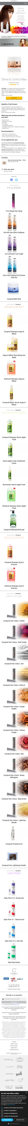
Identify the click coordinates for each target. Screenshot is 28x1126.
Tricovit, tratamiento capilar (9, 1066)
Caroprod (9, 1073)
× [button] (26, 1092)
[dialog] (14, 1108)
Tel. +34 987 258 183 (14, 985)
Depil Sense (8, 1087)
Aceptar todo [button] (7, 1119)
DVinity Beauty (20, 1059)
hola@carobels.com (14, 986)
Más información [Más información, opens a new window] (11, 1104)
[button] (14, 1123)
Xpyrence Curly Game (7, 149)
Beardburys (19, 1073)
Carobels (14, 1)
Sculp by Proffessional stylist (20, 1066)
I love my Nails (20, 1080)
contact (14, 1042)
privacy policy (16, 1004)
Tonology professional (8, 1059)
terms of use (14, 1043)
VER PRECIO (14, 98)
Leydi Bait (9, 1080)
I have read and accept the (11, 1004)
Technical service (14, 1049)
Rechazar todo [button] (20, 1119)
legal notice (14, 1047)
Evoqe (19, 1087)
